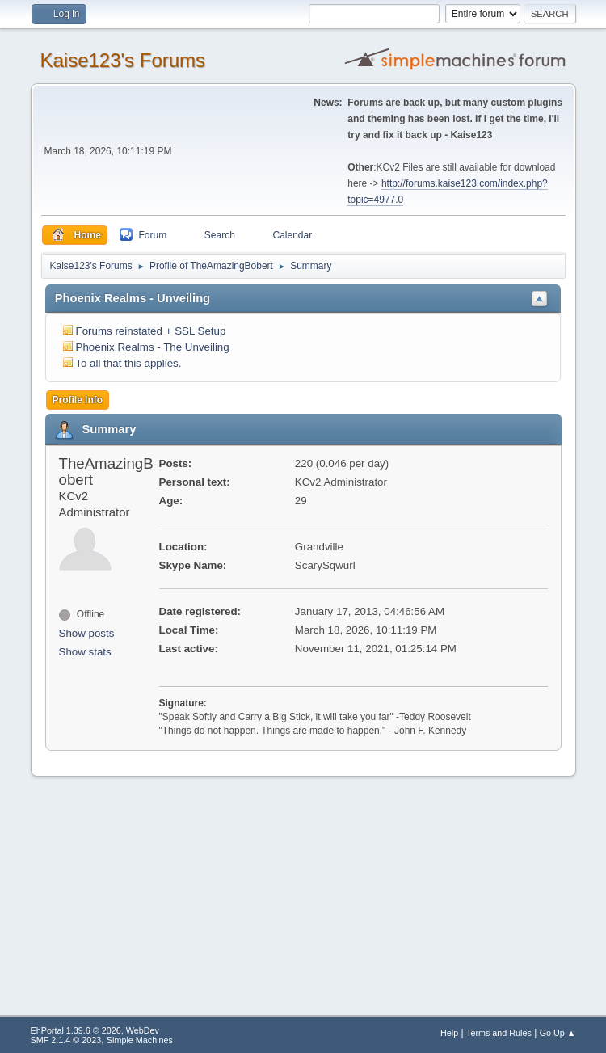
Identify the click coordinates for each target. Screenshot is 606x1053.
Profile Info (78, 400)
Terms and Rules (499, 1033)
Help (449, 1033)
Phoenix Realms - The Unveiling (152, 347)
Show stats (85, 652)
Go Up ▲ (558, 1033)
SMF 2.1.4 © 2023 (66, 1040)
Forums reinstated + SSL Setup (151, 331)
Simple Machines (140, 1040)
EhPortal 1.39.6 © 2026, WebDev (95, 1030)
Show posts (87, 633)
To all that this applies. (128, 363)
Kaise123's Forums (123, 60)
